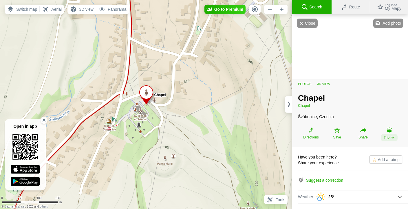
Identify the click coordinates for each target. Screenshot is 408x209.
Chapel (304, 105)
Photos (304, 84)
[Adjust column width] (288, 104)
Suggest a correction (324, 180)
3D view (323, 84)
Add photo (392, 23)
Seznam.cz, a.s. (15, 206)
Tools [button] (275, 199)
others (44, 206)
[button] (22, 9)
